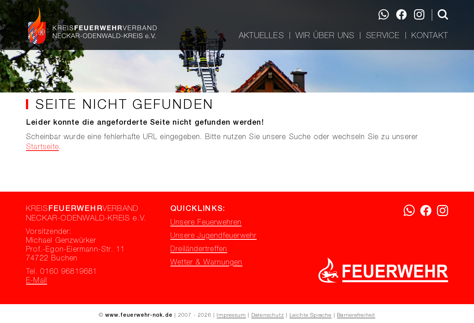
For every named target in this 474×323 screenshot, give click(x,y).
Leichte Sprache (311, 315)
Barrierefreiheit (356, 315)
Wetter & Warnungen (206, 263)
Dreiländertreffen (198, 249)
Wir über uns (325, 35)
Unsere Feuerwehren (206, 223)
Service (383, 35)
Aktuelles (261, 35)
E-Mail (36, 281)
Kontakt (429, 35)
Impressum (231, 315)
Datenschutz (267, 315)
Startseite (42, 147)
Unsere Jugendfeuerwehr (213, 236)
